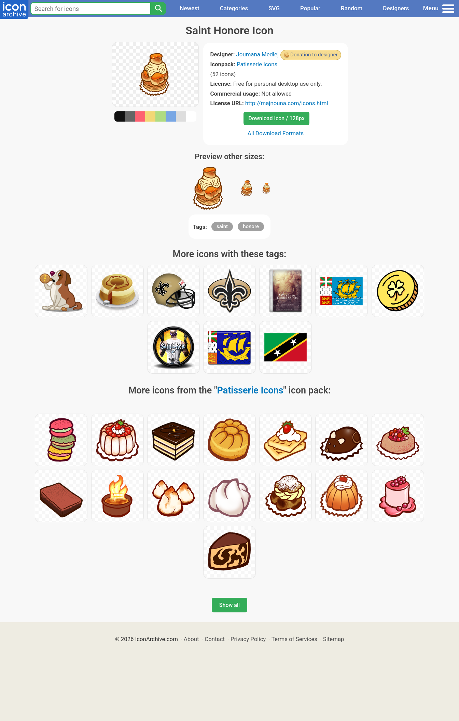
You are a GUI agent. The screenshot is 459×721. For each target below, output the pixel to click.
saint (222, 226)
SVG (274, 8)
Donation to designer (314, 55)
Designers (396, 8)
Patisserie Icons (257, 64)
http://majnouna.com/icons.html (286, 103)
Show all (229, 605)
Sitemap (333, 639)
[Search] (158, 8)
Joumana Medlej (257, 54)
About (191, 639)
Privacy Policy (248, 639)
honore (251, 226)
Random (351, 8)
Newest (189, 8)
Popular (310, 8)
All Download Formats (276, 133)
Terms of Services (294, 639)
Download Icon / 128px (276, 118)
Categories (234, 8)
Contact (215, 639)
